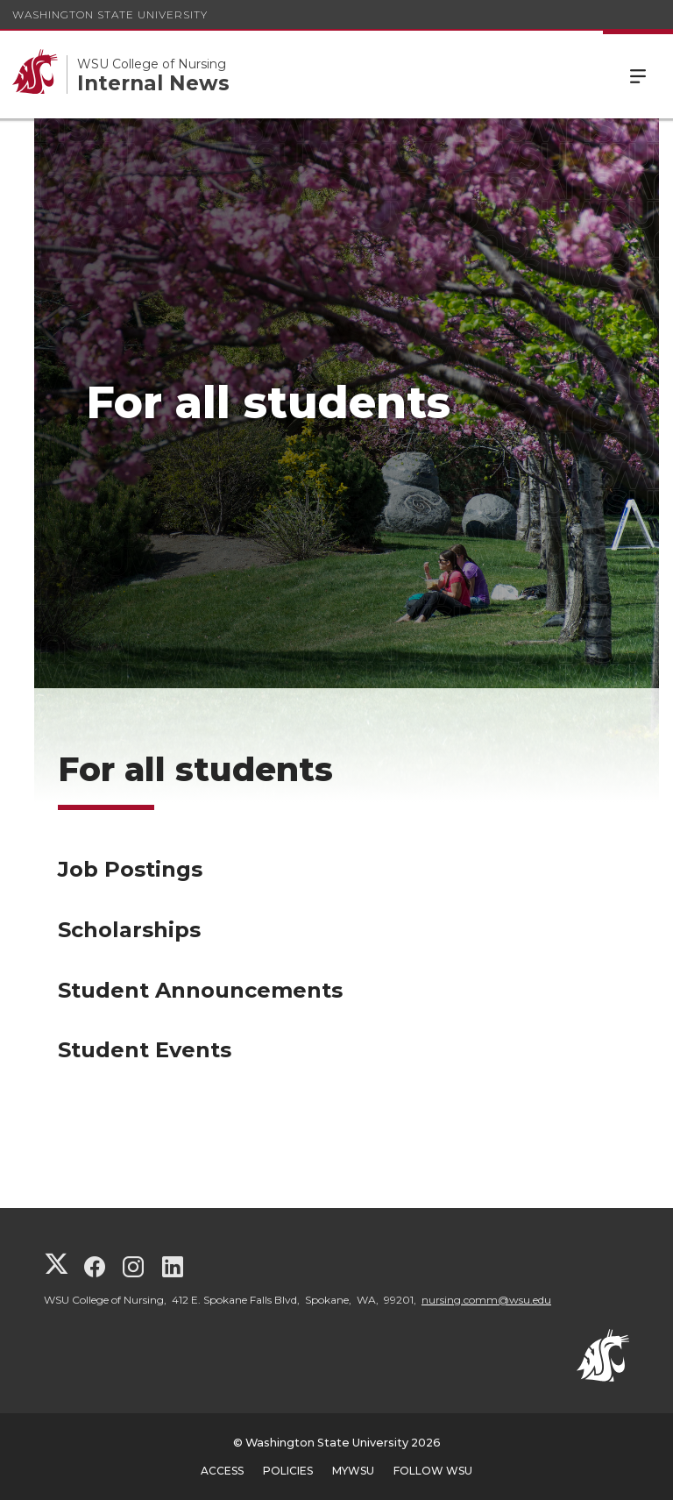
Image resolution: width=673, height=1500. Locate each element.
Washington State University (110, 14)
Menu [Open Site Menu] (638, 74)
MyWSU (353, 1470)
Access (222, 1470)
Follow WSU (432, 1470)
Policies (288, 1470)
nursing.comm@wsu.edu (486, 1299)
